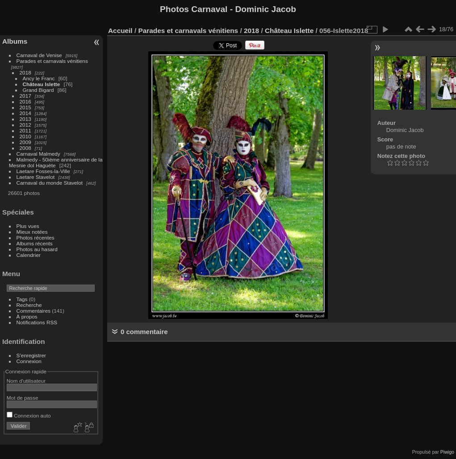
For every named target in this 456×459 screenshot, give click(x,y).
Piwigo (447, 452)
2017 (25, 96)
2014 (25, 113)
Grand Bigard (38, 90)
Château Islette (41, 84)
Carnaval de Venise (39, 55)
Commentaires (34, 311)
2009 (25, 142)
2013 (25, 119)
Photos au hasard (37, 249)
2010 (25, 136)
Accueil (120, 30)
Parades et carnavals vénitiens (52, 61)
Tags (22, 299)
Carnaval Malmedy (38, 154)
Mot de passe (22, 398)
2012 (25, 125)
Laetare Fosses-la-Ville (43, 171)
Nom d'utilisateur (26, 381)
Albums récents (35, 243)
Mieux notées (32, 232)
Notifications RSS (37, 322)
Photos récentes (35, 237)
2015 (25, 107)
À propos (27, 316)
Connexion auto (29, 415)
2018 (25, 72)
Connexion (29, 361)
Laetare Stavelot (36, 177)
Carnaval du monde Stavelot (50, 183)
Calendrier (29, 255)
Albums (14, 41)
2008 (25, 148)
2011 (25, 130)
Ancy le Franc (39, 78)
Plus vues (28, 226)
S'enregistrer (31, 355)
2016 (25, 101)
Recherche (29, 305)
